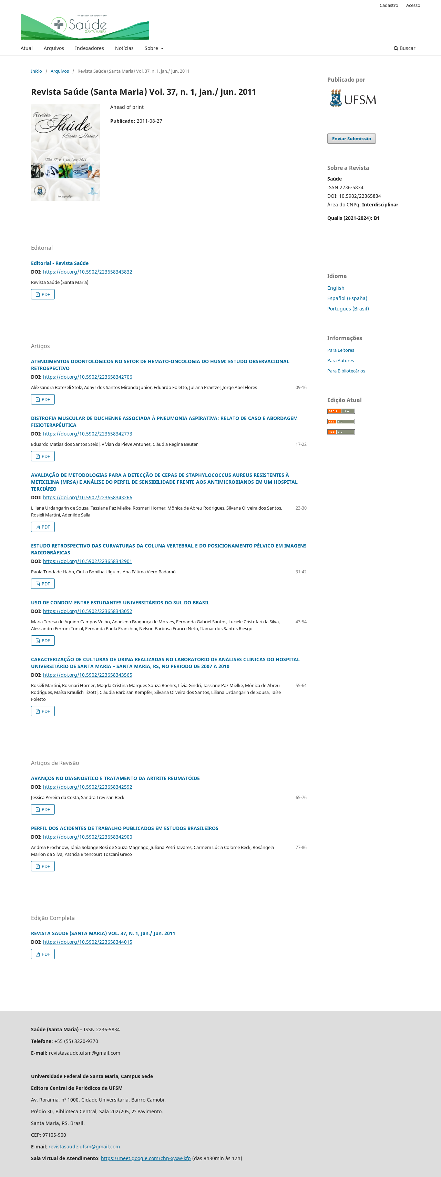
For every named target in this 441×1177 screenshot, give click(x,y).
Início (36, 71)
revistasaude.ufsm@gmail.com (84, 1146)
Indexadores (89, 48)
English (336, 288)
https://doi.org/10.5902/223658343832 (87, 271)
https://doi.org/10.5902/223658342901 (87, 561)
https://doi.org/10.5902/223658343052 (87, 611)
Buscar (405, 48)
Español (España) (347, 298)
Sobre (152, 48)
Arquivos (54, 48)
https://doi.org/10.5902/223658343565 (87, 675)
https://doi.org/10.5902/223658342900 (87, 836)
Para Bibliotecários (346, 371)
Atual (27, 48)
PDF (45, 294)
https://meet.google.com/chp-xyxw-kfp (146, 1158)
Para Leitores (340, 350)
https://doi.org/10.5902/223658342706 (87, 376)
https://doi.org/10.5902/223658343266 (87, 497)
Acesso (413, 5)
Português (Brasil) (348, 308)
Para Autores (340, 360)
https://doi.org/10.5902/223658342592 (87, 787)
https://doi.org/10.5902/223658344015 (87, 942)
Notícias (124, 48)
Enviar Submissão (351, 138)
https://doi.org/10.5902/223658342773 (87, 433)
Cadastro (389, 5)
